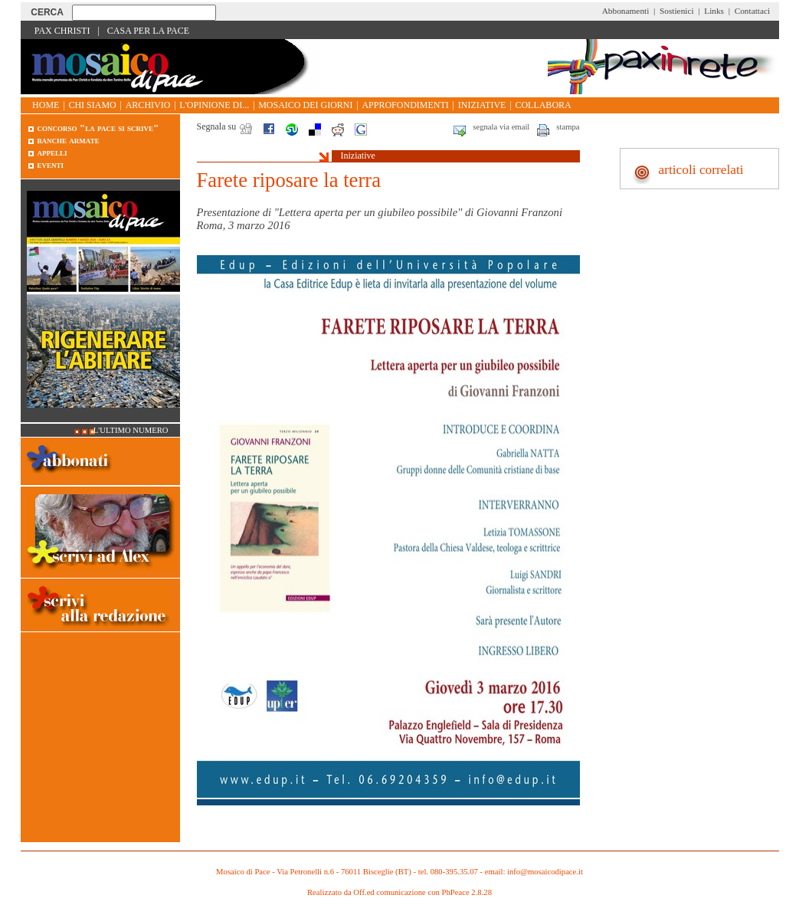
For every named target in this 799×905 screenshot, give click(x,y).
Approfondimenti (405, 105)
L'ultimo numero (131, 430)
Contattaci (753, 10)
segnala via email (501, 127)
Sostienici (677, 10)
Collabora (543, 105)
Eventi (51, 164)
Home (45, 105)
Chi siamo (92, 105)
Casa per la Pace (148, 30)
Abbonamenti (626, 10)
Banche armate (69, 140)
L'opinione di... (214, 105)
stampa (567, 127)
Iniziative (482, 105)
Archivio (148, 105)
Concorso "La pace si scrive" (98, 127)
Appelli (52, 152)
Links (714, 10)
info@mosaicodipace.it (545, 871)
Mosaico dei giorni (305, 105)
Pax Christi (62, 30)
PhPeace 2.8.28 (467, 892)
